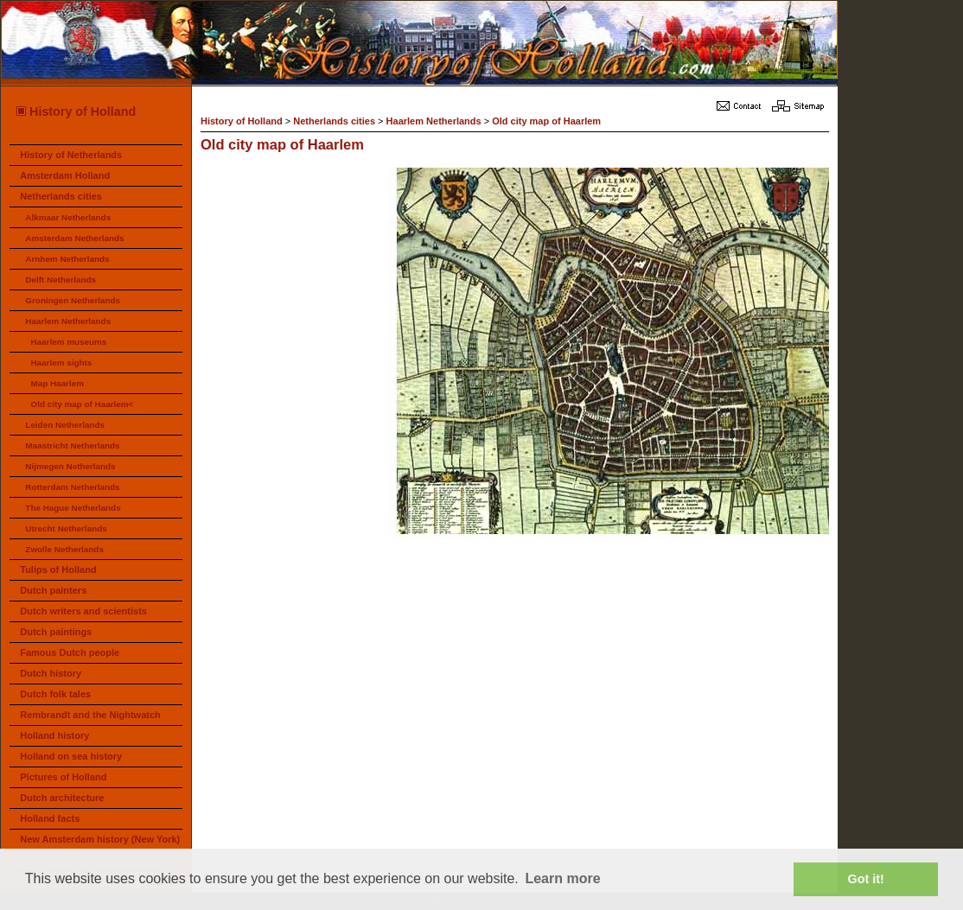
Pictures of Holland (63, 777)
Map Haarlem (56, 383)
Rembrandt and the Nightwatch (90, 715)
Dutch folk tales (55, 694)
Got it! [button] (866, 879)
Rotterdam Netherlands (72, 487)
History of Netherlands (71, 155)
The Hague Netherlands (72, 507)
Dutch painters (53, 590)
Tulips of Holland (58, 569)
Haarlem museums (68, 342)
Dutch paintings (56, 632)
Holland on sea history (71, 756)
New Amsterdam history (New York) (100, 839)
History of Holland (75, 111)
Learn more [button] (562, 878)
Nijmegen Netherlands (70, 466)
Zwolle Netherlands (64, 549)
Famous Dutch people (69, 652)
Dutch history (50, 673)
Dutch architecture (62, 797)
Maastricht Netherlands (72, 445)
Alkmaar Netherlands (68, 217)
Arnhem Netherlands (67, 259)
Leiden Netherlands (65, 425)
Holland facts (50, 818)
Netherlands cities (61, 196)
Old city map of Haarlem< (81, 404)
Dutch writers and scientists (83, 611)
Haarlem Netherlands (68, 321)
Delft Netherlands (60, 279)
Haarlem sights (61, 362)
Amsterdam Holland (65, 175)
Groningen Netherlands (72, 300)
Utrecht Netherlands (65, 528)
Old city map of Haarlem (546, 121)
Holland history (54, 735)
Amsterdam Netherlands (74, 238)
